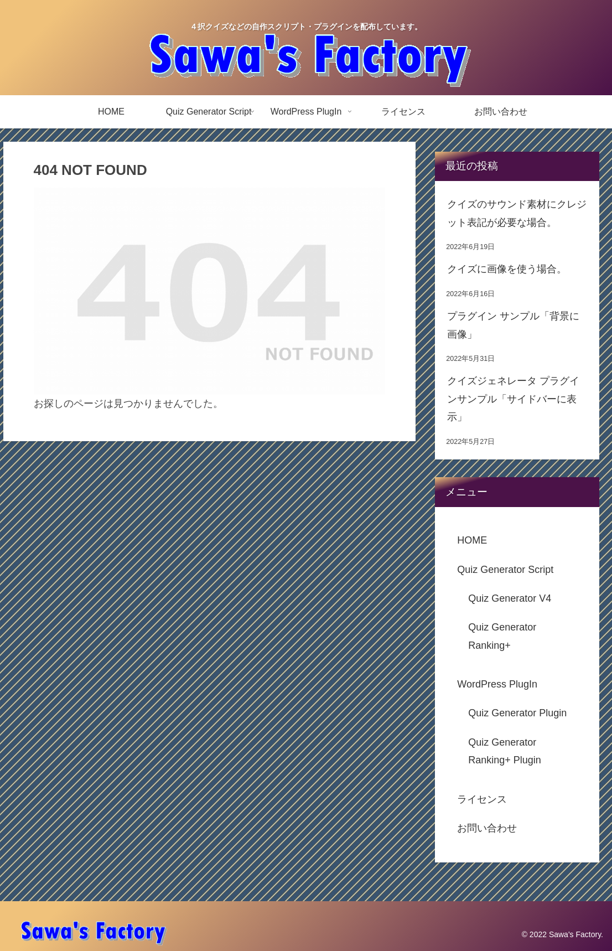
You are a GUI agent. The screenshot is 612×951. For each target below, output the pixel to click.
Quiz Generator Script (505, 569)
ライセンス (482, 799)
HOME (472, 540)
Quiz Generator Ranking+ (502, 636)
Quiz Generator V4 (509, 598)
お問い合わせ (487, 828)
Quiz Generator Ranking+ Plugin (504, 751)
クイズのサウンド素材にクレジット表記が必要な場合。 (517, 213)
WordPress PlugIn (497, 684)
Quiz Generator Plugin (517, 713)
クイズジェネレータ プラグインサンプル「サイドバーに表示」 (513, 398)
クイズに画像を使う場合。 (507, 269)
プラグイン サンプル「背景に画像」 (513, 325)
